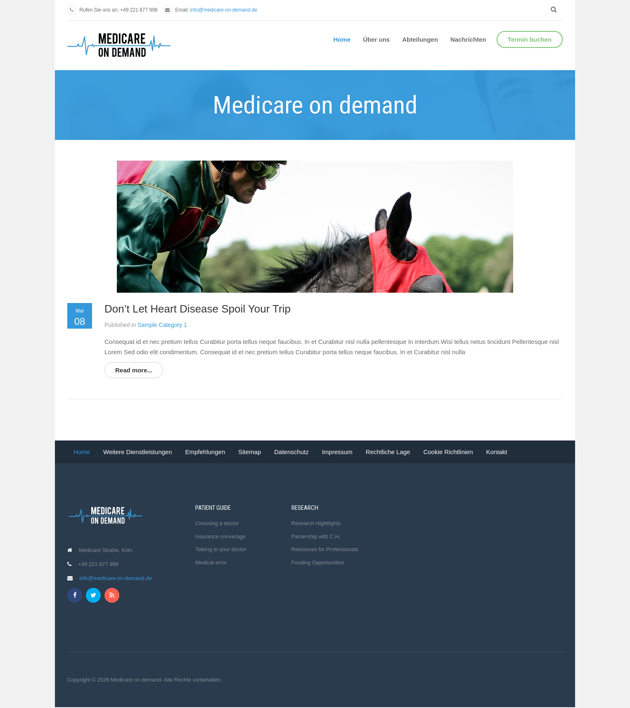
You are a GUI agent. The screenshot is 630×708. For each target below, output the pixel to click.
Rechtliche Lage (388, 451)
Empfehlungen (205, 451)
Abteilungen (420, 39)
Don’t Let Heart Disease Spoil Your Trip (197, 309)
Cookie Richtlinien (448, 451)
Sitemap (249, 451)
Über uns (376, 39)
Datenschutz (291, 451)
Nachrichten (468, 39)
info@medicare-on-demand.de (223, 10)
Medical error (211, 562)
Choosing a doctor (217, 523)
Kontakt (496, 451)
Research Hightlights (316, 523)
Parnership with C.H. (316, 536)
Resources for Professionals (325, 549)
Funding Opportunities (317, 562)
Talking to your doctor (220, 549)
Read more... (133, 370)
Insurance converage (220, 536)
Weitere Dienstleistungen (137, 451)
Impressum (337, 451)
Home (342, 39)
